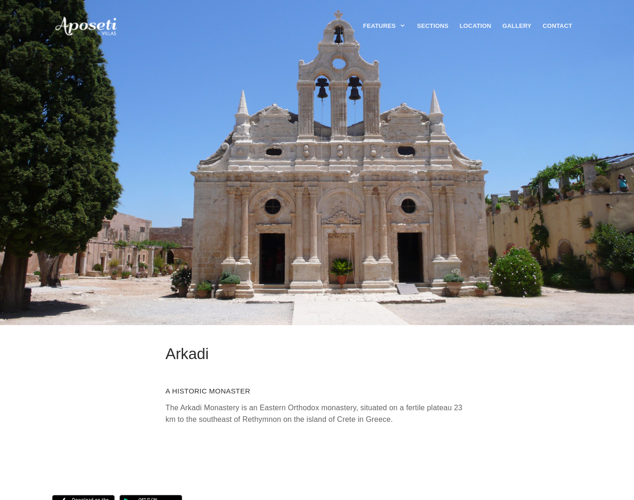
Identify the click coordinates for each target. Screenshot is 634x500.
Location (475, 25)
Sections (433, 25)
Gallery (517, 25)
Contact (557, 25)
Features (384, 25)
